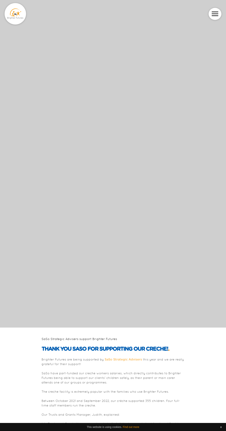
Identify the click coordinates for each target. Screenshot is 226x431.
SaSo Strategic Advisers (123, 359)
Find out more (131, 427)
